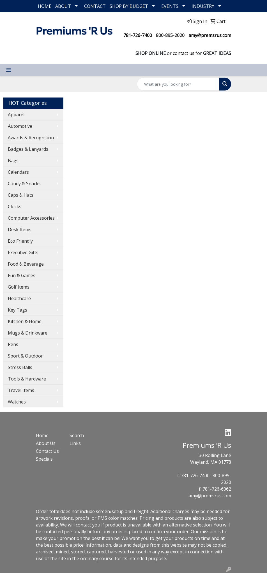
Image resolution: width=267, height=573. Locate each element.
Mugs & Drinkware (27, 333)
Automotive (20, 126)
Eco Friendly (20, 241)
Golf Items (18, 287)
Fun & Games (21, 275)
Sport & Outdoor (25, 356)
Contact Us (47, 451)
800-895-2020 (170, 35)
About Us (46, 443)
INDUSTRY (203, 6)
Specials (44, 459)
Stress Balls (20, 367)
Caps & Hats (20, 195)
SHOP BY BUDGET (129, 6)
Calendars (18, 172)
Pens (13, 344)
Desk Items (19, 229)
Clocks (14, 206)
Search (77, 435)
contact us (183, 53)
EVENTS (169, 6)
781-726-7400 (137, 35)
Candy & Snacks (24, 183)
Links (75, 443)
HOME (44, 6)
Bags (13, 160)
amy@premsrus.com (209, 35)
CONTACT (95, 6)
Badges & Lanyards (28, 149)
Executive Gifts (23, 252)
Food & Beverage (26, 264)
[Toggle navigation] (9, 70)
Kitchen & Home (25, 321)
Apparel (16, 115)
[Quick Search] (178, 84)
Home (42, 435)
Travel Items (21, 390)
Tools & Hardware (27, 379)
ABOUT (63, 6)
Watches (17, 402)
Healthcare (19, 298)
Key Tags (17, 310)
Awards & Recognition (31, 137)
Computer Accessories (31, 218)
